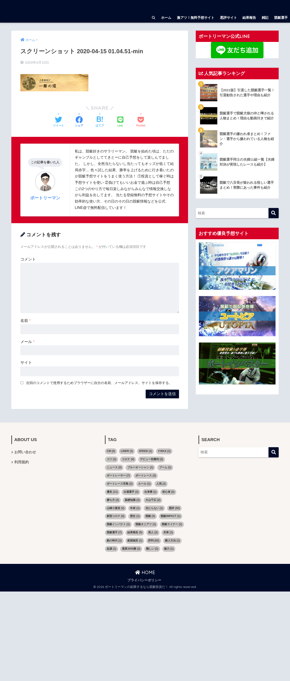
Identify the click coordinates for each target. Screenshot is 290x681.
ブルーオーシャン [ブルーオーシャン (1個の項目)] (140, 467)
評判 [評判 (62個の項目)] (153, 540)
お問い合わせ (25, 452)
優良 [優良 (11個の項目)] (112, 491)
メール (27, 341)
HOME (145, 572)
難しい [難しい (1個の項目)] (152, 548)
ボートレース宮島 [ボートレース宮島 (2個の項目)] (120, 483)
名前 (25, 320)
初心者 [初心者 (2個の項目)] (168, 491)
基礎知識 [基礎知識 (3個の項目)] (132, 499)
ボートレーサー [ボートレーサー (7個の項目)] (118, 475)
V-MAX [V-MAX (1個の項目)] (164, 450)
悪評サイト (228, 17)
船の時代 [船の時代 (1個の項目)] (114, 540)
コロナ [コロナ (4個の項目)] (128, 459)
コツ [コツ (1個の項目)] (111, 459)
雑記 (265, 17)
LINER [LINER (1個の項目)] (127, 450)
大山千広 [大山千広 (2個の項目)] (152, 499)
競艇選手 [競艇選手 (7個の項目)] (114, 532)
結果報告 (249, 17)
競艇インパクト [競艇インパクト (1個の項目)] (118, 524)
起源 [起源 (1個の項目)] (111, 548)
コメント (28, 259)
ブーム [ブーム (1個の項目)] (165, 467)
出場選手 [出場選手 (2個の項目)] (130, 491)
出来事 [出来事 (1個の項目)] (150, 491)
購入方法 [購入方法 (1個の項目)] (172, 540)
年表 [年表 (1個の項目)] (135, 507)
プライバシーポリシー (144, 580)
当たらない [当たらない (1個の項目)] (154, 507)
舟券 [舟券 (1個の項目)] (168, 532)
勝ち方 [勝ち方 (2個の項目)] (113, 499)
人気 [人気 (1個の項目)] (161, 483)
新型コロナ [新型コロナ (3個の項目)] (115, 515)
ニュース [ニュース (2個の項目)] (114, 467)
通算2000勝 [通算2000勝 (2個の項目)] (131, 548)
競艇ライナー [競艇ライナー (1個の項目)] (172, 524)
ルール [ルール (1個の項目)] (144, 483)
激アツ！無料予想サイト (195, 17)
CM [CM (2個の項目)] (111, 450)
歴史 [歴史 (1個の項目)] (135, 515)
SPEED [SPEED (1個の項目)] (145, 450)
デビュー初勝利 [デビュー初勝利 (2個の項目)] (151, 459)
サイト (26, 362)
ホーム (166, 17)
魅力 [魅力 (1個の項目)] (169, 548)
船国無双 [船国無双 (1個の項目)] (134, 540)
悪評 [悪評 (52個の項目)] (174, 507)
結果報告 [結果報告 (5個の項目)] (134, 532)
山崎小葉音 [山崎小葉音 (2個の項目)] (115, 507)
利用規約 (21, 462)
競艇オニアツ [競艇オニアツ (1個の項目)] (145, 524)
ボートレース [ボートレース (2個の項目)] (145, 475)
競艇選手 (281, 17)
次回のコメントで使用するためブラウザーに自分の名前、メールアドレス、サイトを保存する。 (99, 382)
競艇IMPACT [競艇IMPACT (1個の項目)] (170, 515)
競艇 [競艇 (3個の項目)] (150, 515)
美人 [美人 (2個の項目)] (153, 532)
